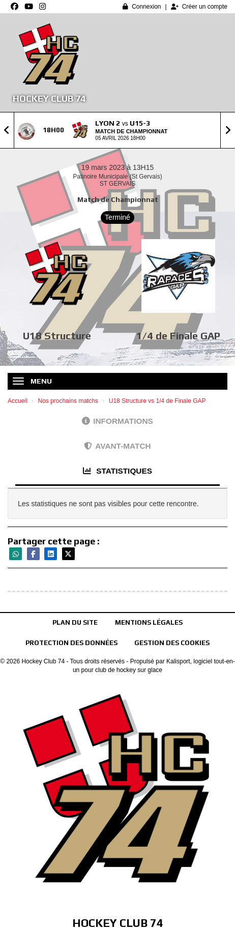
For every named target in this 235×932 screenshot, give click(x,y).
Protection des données (71, 643)
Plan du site (75, 622)
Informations (117, 421)
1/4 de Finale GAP (178, 335)
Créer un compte (199, 6)
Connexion (142, 6)
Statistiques (117, 471)
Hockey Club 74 (49, 98)
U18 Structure (57, 335)
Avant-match (117, 446)
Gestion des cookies (172, 643)
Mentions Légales (149, 622)
